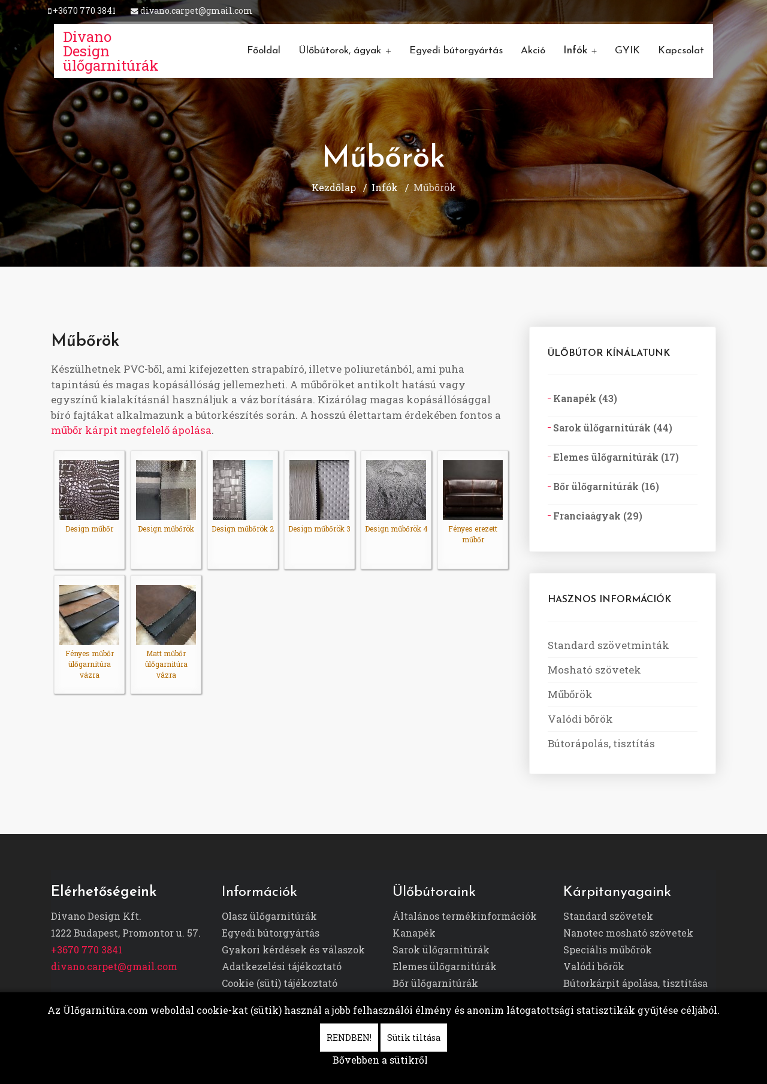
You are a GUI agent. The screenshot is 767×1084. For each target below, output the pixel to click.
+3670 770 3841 (84, 10)
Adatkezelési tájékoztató (282, 966)
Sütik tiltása (413, 1037)
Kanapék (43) (584, 398)
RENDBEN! (349, 1037)
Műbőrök (570, 694)
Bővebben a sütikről (380, 1059)
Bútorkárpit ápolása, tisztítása (635, 983)
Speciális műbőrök (607, 949)
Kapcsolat (681, 51)
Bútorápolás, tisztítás (601, 743)
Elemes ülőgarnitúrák (444, 966)
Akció (533, 51)
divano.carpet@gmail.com (196, 10)
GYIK (627, 51)
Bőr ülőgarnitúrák (435, 983)
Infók (575, 51)
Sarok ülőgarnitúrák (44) (611, 427)
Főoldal (263, 51)
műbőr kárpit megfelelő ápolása (131, 430)
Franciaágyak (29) (596, 515)
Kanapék (414, 932)
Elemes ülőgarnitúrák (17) (615, 457)
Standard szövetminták (608, 645)
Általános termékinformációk (464, 916)
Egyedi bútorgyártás (456, 51)
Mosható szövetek (594, 670)
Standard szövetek (608, 916)
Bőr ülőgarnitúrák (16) (605, 486)
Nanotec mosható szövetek (628, 932)
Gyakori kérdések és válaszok (293, 949)
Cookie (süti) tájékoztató (279, 983)
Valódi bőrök (580, 719)
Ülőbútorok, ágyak (339, 51)
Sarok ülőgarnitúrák (441, 949)
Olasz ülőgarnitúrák (269, 916)
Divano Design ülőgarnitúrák (111, 51)
